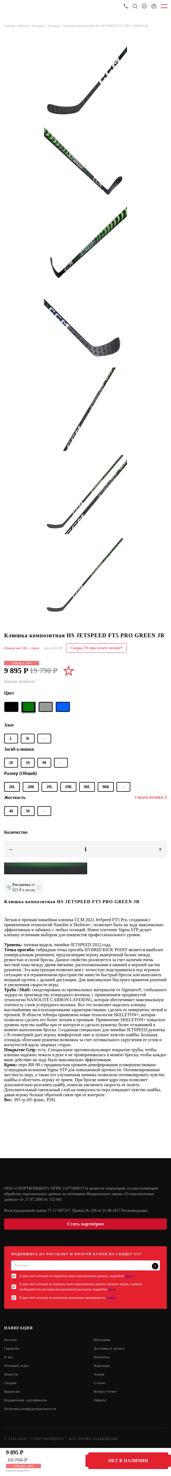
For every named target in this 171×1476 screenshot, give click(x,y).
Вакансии (12, 1391)
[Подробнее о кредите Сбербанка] (39, 888)
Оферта (100, 1400)
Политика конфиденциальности (30, 1409)
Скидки (10, 1383)
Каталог (10, 1340)
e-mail (111, 1298)
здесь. (129, 1276)
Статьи (99, 1383)
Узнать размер (150, 798)
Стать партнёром (85, 1224)
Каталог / (25, 26)
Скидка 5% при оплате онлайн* (97, 648)
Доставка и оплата (109, 1348)
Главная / (10, 26)
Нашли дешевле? (18, 1470)
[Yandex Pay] (45, 868)
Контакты (102, 1357)
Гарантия (11, 1348)
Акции (99, 1374)
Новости (11, 1374)
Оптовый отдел (16, 1366)
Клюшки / (40, 26)
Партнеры (102, 1366)
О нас (9, 1357)
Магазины (102, 1340)
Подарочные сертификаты (25, 1400)
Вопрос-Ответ (105, 1391)
